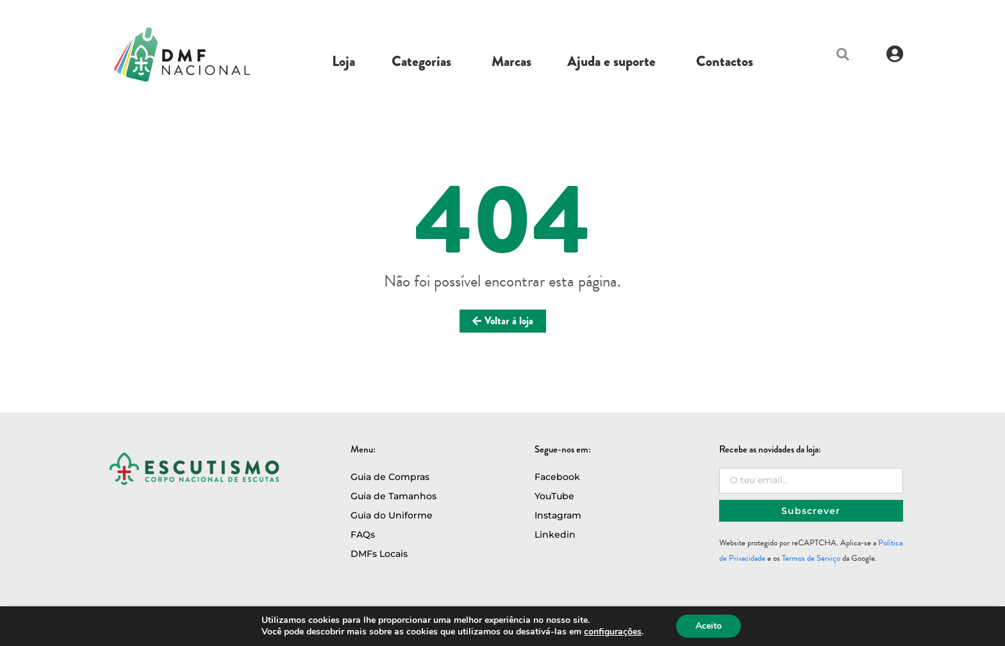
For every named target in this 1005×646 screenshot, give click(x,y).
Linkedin (555, 534)
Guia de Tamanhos (393, 496)
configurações (613, 632)
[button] (843, 54)
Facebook (557, 477)
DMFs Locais (379, 553)
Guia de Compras (390, 477)
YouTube (554, 496)
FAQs (363, 534)
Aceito (708, 626)
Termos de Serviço (811, 558)
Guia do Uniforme (392, 515)
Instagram (558, 515)
